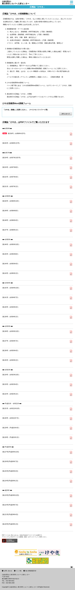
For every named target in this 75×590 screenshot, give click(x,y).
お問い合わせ (8, 571)
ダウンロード (66, 114)
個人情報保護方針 (30, 571)
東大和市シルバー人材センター (15, 2)
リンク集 (18, 571)
